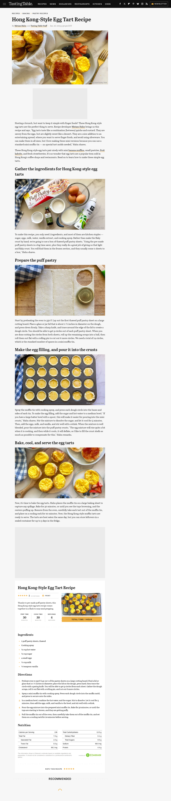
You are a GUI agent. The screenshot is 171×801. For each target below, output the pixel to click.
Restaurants (82, 3)
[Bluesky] (138, 4)
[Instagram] (142, 4)
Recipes (42, 3)
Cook (108, 3)
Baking (26, 13)
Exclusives (65, 3)
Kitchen (97, 3)
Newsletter (159, 4)
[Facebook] (120, 4)
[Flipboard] (129, 4)
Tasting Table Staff (39, 25)
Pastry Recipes (40, 13)
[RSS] (146, 4)
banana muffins (76, 150)
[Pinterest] (133, 4)
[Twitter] (124, 4)
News (53, 3)
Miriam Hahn (20, 25)
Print (46, 595)
